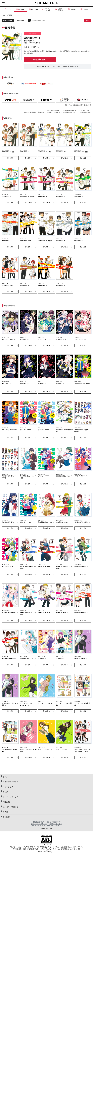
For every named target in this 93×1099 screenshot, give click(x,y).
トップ (3, 15)
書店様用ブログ (38, 822)
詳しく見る (10, 158)
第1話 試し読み (39, 59)
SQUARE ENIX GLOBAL (53, 825)
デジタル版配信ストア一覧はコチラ (79, 105)
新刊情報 (9, 15)
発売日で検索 (20, 20)
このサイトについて (53, 822)
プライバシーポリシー (39, 824)
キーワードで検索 (7, 20)
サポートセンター (56, 824)
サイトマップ (36, 825)
